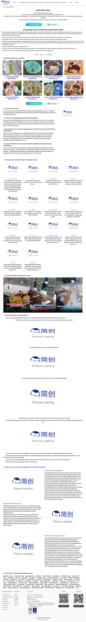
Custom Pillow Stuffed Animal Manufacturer (74, 98)
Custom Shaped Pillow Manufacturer (12, 77)
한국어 (16, 601)
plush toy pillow (20, 584)
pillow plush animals (49, 584)
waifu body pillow (11, 581)
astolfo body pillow (12, 582)
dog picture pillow (42, 577)
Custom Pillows (48, 2)
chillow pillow (22, 579)
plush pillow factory (8, 576)
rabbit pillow (36, 581)
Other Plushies (63, 2)
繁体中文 (16, 605)
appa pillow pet (47, 579)
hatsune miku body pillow (9, 584)
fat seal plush (55, 581)
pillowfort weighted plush (74, 577)
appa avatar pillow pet (13, 587)
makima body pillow (33, 582)
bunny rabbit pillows (69, 587)
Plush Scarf (5, 607)
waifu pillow (38, 576)
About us (77, 2)
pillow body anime (66, 576)
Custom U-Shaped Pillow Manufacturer (32, 98)
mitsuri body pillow (17, 586)
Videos (70, 2)
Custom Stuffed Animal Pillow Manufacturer (53, 98)
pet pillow (17, 577)
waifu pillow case (56, 576)
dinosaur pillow (13, 579)
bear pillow (6, 579)
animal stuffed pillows (46, 586)
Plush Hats (4, 609)
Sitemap (39, 619)
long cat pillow (32, 577)
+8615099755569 (39, 597)
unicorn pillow (63, 577)
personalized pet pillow (53, 577)
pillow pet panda (7, 586)
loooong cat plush (30, 584)
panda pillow (25, 577)
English (16, 594)
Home (14, 2)
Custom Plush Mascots (32, 2)
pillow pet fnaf (26, 586)
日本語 (16, 599)
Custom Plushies (22, 2)
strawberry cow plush (57, 579)
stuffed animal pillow (19, 576)
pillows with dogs (47, 576)
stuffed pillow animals (74, 584)
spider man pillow (68, 579)
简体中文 (16, 603)
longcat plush (63, 581)
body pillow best (71, 581)
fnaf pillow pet (19, 581)
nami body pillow (43, 582)
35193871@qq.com (37, 594)
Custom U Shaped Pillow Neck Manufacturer (32, 77)
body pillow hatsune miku (38, 587)
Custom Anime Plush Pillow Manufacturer (53, 77)
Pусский (16, 597)
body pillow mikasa (49, 587)
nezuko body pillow (64, 582)
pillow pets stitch (36, 586)
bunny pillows (28, 581)
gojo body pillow (74, 582)
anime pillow (11, 577)
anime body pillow (29, 576)
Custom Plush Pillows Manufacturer (12, 98)
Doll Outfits (56, 2)
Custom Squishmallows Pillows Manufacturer (74, 77)
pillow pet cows (56, 586)
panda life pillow (31, 579)
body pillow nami (59, 587)
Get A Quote (34, 24)
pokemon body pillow (45, 581)
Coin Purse (4, 605)
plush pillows (39, 579)
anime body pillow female (68, 586)
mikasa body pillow (53, 582)
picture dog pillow (23, 582)
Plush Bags (41, 2)
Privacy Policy (45, 619)
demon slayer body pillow (61, 584)
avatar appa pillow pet (25, 587)
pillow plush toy (39, 584)
